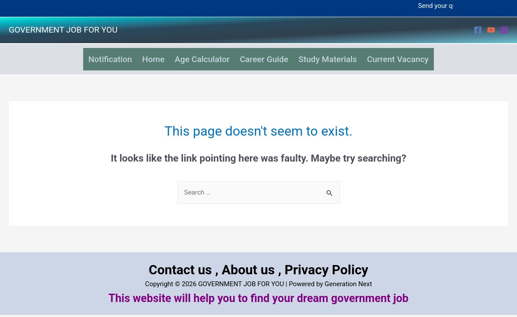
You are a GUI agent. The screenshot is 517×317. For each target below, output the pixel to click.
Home (143, 56)
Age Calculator (199, 56)
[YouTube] (491, 30)
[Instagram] (504, 30)
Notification (93, 56)
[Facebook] (478, 30)
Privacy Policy (327, 262)
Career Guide (267, 56)
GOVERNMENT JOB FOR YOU (63, 30)
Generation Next (348, 276)
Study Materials (337, 56)
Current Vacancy (414, 56)
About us (248, 262)
